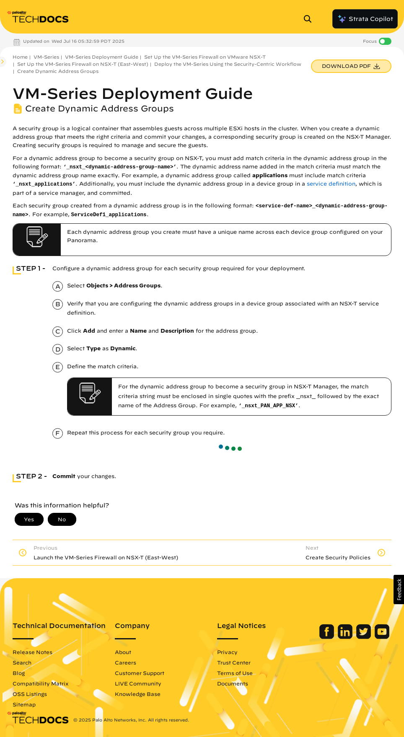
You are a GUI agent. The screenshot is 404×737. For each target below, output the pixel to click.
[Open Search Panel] (310, 19)
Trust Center (234, 662)
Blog (19, 673)
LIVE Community (138, 683)
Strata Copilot (365, 19)
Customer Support (139, 673)
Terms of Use (235, 673)
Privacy (227, 652)
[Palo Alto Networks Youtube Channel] (382, 637)
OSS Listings (30, 694)
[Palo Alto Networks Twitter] (364, 637)
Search (22, 662)
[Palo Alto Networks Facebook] (327, 637)
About (123, 652)
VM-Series (46, 56)
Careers (125, 662)
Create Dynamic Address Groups (57, 71)
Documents (232, 683)
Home (20, 56)
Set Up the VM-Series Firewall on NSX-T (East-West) (82, 64)
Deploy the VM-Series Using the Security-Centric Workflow (227, 64)
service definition (331, 184)
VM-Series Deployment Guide (101, 56)
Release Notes (32, 652)
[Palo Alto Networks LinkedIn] (346, 637)
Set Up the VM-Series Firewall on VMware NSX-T (205, 56)
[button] (399, 589)
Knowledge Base (138, 694)
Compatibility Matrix (40, 683)
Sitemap (24, 704)
